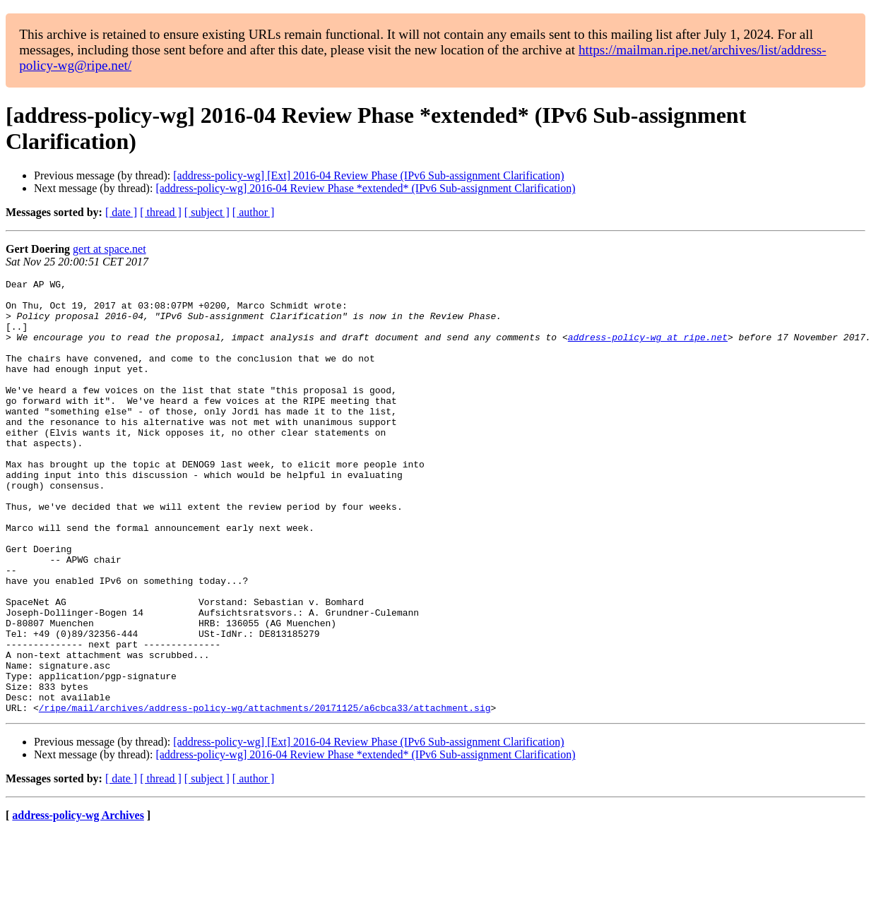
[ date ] (121, 212)
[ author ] (253, 212)
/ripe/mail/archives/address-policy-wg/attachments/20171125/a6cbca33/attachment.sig (265, 794)
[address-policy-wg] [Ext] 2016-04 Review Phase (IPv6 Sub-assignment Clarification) (368, 175)
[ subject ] (207, 212)
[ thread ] (161, 212)
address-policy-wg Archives (78, 902)
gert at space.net (109, 249)
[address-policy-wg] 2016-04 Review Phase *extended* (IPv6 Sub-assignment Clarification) (365, 188)
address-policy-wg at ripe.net (648, 349)
